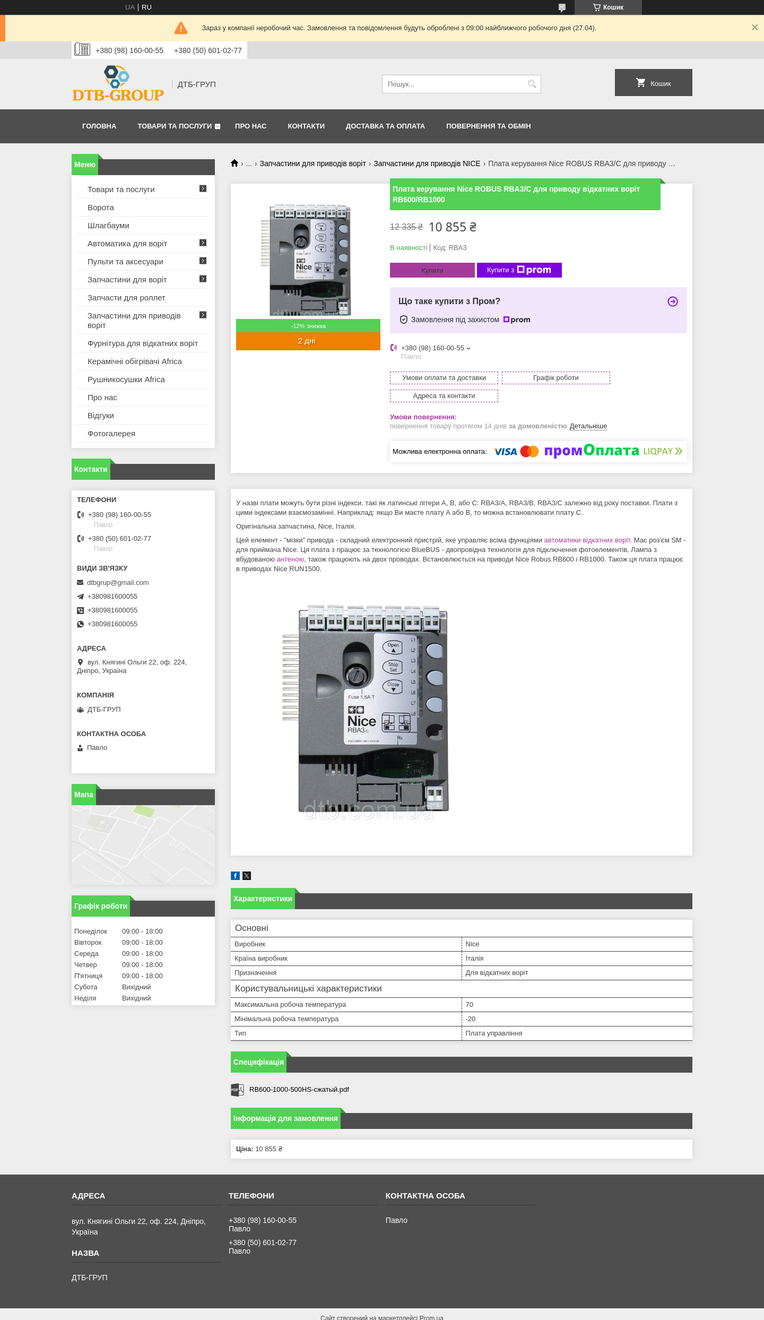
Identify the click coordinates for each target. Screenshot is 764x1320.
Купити (432, 270)
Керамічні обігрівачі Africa (135, 361)
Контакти (306, 126)
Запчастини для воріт (127, 279)
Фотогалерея (111, 433)
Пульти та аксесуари (125, 261)
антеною (291, 541)
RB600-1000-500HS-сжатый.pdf (299, 1071)
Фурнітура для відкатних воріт (143, 343)
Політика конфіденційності (440, 1310)
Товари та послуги (174, 126)
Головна (99, 126)
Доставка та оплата (385, 126)
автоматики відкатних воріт (587, 522)
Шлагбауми (108, 225)
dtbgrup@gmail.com (118, 582)
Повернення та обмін (488, 126)
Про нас (250, 126)
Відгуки (101, 415)
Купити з (519, 270)
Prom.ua (432, 1300)
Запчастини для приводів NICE (427, 163)
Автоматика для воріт (127, 243)
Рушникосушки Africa (126, 379)
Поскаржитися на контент (358, 1310)
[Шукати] (532, 84)
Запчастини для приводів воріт (313, 163)
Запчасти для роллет (127, 297)
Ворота (101, 207)
